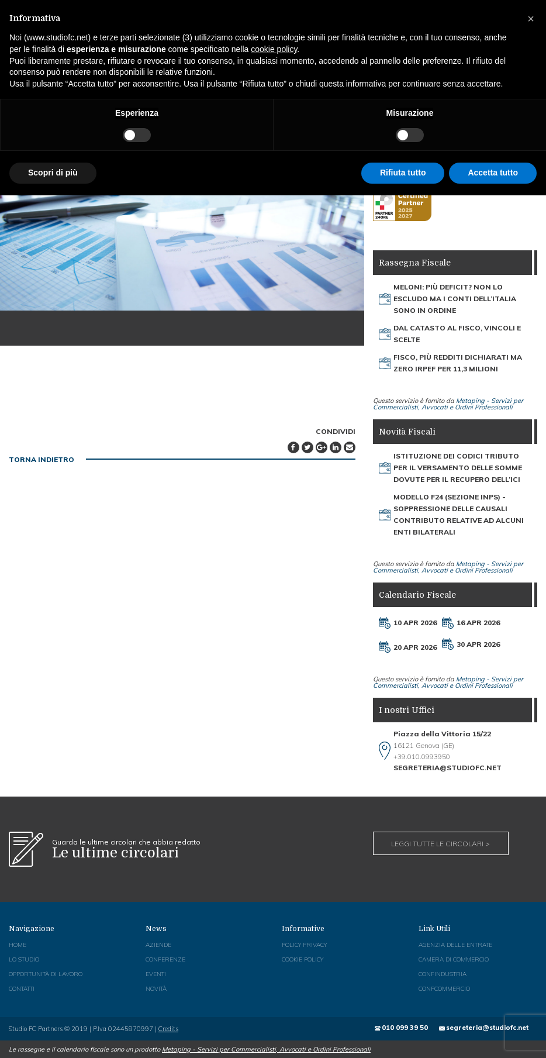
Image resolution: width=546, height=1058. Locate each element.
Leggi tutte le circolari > (440, 843)
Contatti (21, 988)
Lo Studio (24, 959)
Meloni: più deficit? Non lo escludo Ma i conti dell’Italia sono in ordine (454, 298)
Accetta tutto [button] (493, 172)
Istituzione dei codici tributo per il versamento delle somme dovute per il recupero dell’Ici (457, 468)
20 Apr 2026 (415, 646)
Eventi (156, 973)
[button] (530, 18)
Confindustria (442, 973)
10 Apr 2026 (415, 622)
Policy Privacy (304, 944)
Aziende (158, 944)
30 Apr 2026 (478, 643)
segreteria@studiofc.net (487, 1027)
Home (17, 944)
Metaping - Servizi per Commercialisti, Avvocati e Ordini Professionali (448, 404)
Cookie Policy (302, 959)
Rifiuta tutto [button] (403, 172)
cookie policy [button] (274, 49)
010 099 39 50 (405, 1027)
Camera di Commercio (454, 959)
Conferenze (165, 959)
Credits (168, 1028)
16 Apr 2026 (478, 622)
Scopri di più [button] (53, 172)
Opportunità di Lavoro (45, 973)
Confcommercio (444, 988)
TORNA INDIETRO (41, 458)
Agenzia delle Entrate (455, 944)
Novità (156, 988)
